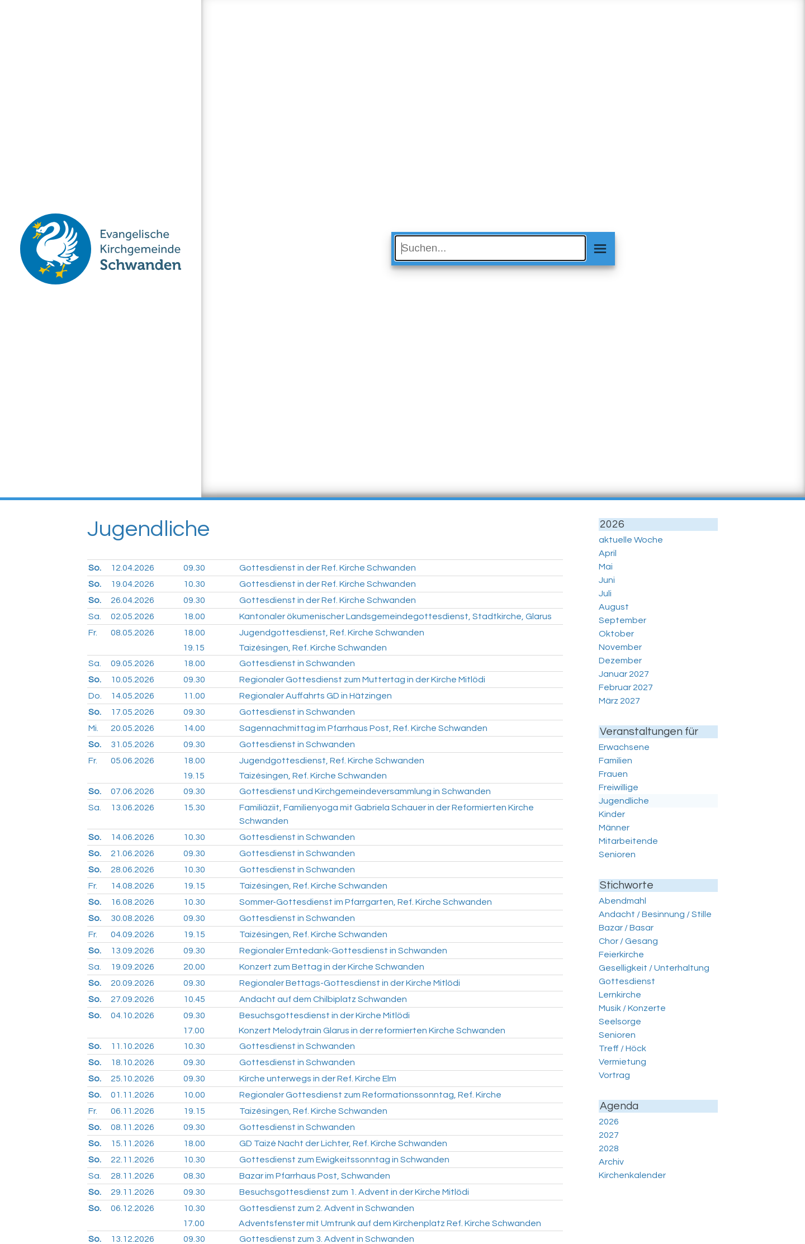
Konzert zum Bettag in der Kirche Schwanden (331, 966)
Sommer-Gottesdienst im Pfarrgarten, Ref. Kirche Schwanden (365, 902)
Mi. (93, 728)
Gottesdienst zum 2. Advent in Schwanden (326, 1208)
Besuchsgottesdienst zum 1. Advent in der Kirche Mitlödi (354, 1192)
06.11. (132, 1111)
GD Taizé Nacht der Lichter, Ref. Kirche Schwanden (343, 1143)
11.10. (132, 1046)
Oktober (616, 633)
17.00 (194, 1030)
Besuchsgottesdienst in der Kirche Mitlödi (324, 1015)
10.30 (194, 584)
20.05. (132, 728)
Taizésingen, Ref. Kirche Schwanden (313, 647)
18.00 (194, 616)
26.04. (132, 600)
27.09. (132, 999)
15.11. (132, 1143)
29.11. (132, 1192)
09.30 (194, 567)
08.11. (132, 1127)
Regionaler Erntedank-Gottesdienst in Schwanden (343, 950)
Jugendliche (624, 800)
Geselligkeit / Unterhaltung (654, 967)
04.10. (132, 1015)
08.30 (194, 1175)
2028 (609, 1148)
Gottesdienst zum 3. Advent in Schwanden (326, 1238)
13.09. (132, 950)
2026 (609, 1121)
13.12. (132, 1238)
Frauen (613, 774)
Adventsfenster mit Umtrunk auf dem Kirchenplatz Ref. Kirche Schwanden (390, 1223)
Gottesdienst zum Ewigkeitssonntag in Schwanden (344, 1159)
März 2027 (619, 700)
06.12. (132, 1208)
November (620, 647)
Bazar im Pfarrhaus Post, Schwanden (314, 1175)
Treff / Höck (622, 1048)
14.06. (132, 837)
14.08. (132, 885)
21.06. (132, 853)
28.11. (132, 1175)
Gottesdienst (627, 981)
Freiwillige (618, 787)
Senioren (617, 854)
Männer (614, 827)
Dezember (620, 660)
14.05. (132, 695)
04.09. (132, 934)
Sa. (94, 616)
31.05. (132, 744)
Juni (607, 580)
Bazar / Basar (626, 927)
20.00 (194, 966)
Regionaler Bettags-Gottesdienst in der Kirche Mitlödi (349, 983)
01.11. (132, 1094)
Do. (95, 695)
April (608, 553)
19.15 (194, 647)
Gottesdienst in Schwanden (297, 663)
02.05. (132, 616)
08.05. (132, 632)
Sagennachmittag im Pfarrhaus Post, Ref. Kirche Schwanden (363, 728)
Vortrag (614, 1075)
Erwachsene (624, 747)
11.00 (194, 695)
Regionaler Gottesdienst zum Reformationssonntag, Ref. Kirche (370, 1094)
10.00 (194, 1094)
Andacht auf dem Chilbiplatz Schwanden (323, 999)
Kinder (612, 814)
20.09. (132, 983)
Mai (606, 566)
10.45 (194, 999)
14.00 (194, 728)
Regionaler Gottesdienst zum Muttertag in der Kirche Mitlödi (362, 679)
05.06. (132, 760)
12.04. (132, 567)
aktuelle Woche (631, 539)
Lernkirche (620, 994)
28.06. (132, 869)
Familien (615, 760)
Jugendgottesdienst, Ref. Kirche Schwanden (331, 632)
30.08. (132, 918)
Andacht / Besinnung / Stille (655, 914)
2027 (609, 1135)
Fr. (92, 632)
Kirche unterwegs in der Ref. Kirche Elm (317, 1078)
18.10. (132, 1062)
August (614, 606)
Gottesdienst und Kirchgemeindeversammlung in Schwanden (365, 791)
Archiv (611, 1161)
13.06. (132, 807)
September (622, 620)
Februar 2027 (626, 687)
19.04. (132, 584)
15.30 (194, 807)
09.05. (132, 663)
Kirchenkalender (632, 1175)
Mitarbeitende (628, 841)
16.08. (132, 902)
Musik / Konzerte (632, 1008)
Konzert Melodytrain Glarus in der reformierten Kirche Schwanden (372, 1030)
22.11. (132, 1159)
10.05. (132, 679)
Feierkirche (621, 954)
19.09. (132, 966)
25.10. (132, 1078)
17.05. (132, 712)
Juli (605, 593)
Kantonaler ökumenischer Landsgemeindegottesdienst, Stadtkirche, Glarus (395, 616)
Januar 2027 (624, 674)
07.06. (132, 791)
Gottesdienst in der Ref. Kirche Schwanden (327, 567)
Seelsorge (620, 1021)
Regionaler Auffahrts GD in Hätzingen (315, 695)
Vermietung (622, 1061)
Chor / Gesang (628, 941)
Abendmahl (622, 900)
